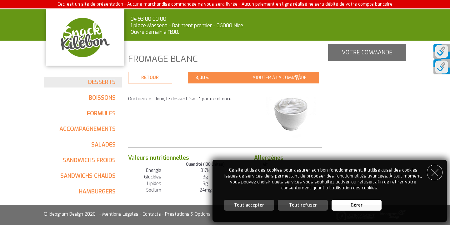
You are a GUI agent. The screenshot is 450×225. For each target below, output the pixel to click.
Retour (151, 78)
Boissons (102, 98)
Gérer (356, 205)
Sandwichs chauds (88, 176)
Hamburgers (97, 191)
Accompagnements (87, 129)
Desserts (102, 82)
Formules (101, 113)
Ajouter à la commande (282, 78)
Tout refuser (303, 205)
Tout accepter (249, 205)
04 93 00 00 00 (148, 19)
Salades (103, 144)
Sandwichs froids (89, 160)
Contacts (151, 214)
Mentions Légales (120, 214)
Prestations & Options (188, 214)
